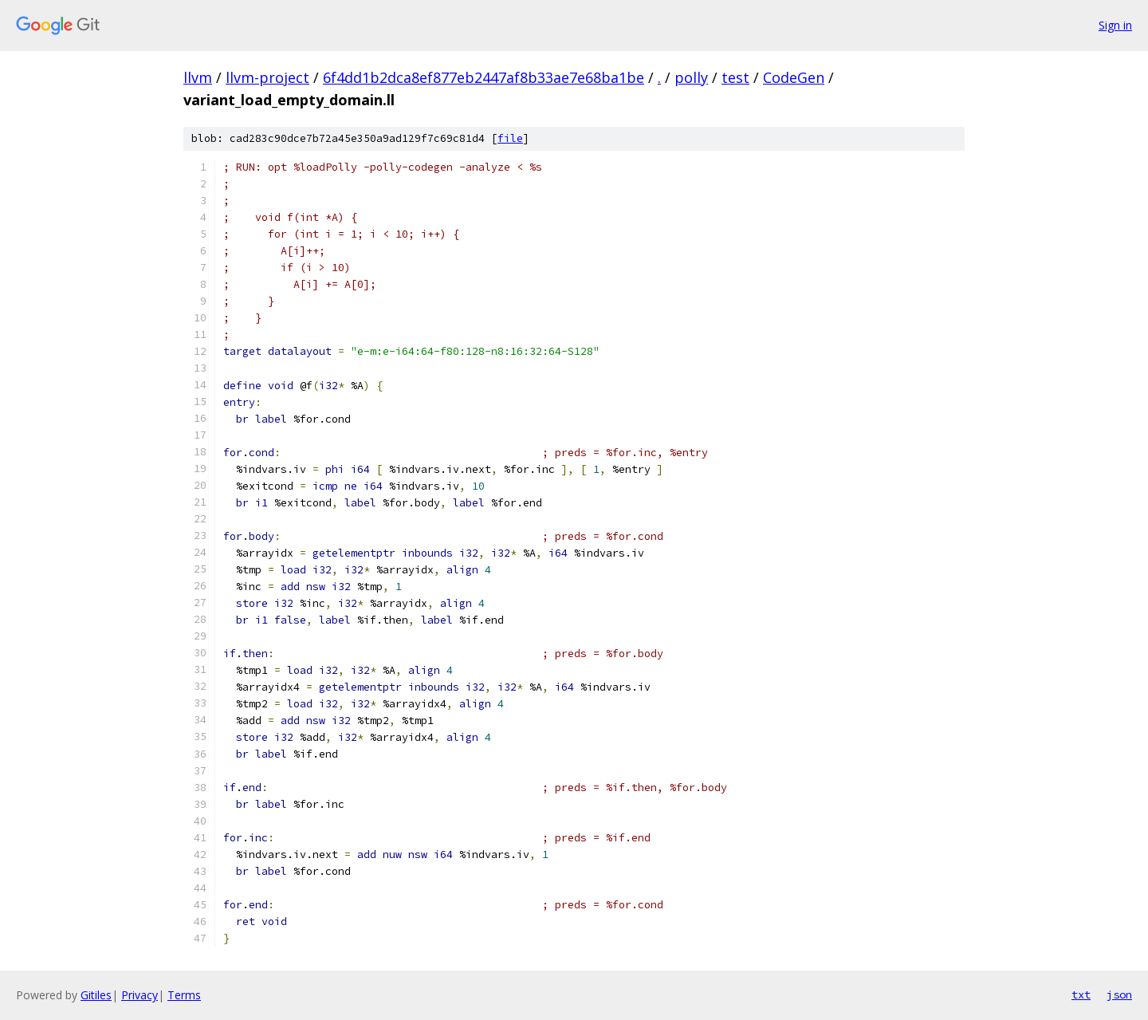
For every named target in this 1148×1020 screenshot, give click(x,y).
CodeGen (793, 77)
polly (691, 77)
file (510, 138)
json (1119, 994)
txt (1081, 994)
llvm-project (267, 77)
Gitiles (96, 994)
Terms (184, 994)
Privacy (139, 994)
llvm (197, 77)
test (735, 77)
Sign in (1115, 25)
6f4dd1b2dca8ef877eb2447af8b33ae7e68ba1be (483, 77)
